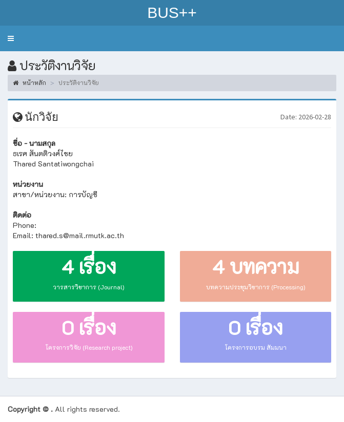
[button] (11, 38)
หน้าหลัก (29, 82)
